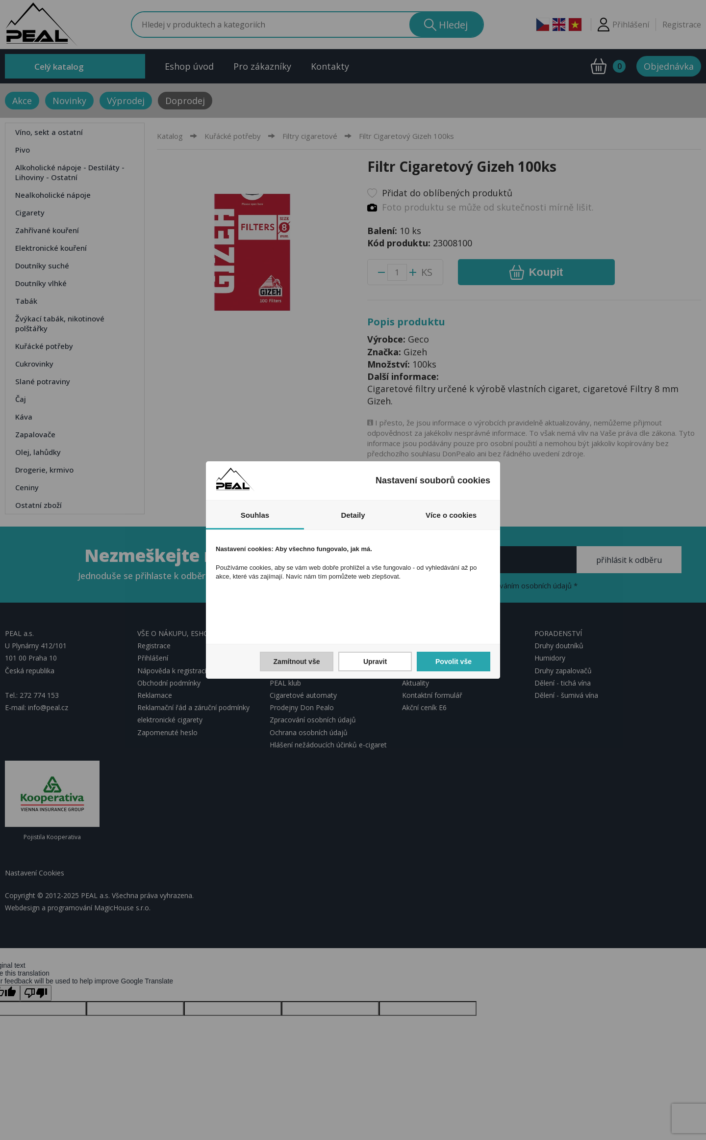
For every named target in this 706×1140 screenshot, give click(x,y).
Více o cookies (451, 515)
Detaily (353, 515)
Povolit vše (453, 661)
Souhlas (255, 515)
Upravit (375, 661)
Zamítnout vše (297, 661)
